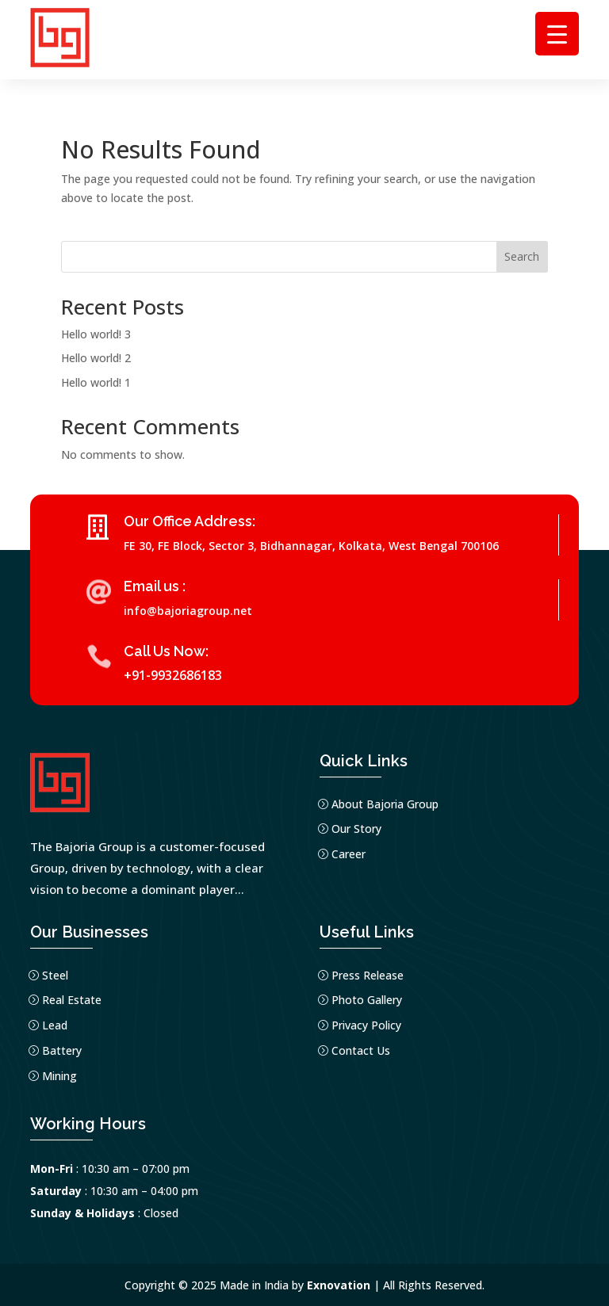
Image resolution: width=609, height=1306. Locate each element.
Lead (54, 1025)
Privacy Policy (366, 1025)
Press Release (367, 975)
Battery (62, 1050)
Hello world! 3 (96, 334)
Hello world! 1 (96, 382)
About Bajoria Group (385, 803)
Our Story (356, 828)
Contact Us (360, 1050)
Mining (59, 1075)
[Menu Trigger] (557, 33)
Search (521, 256)
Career (348, 853)
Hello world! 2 (96, 357)
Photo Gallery (366, 999)
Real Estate (72, 999)
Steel (55, 975)
